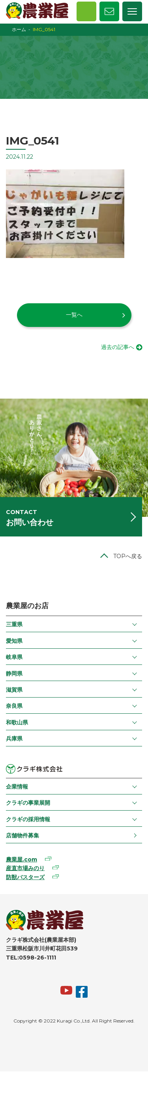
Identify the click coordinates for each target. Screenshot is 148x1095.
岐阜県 (14, 657)
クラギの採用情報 (28, 819)
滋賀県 (14, 689)
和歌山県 (17, 722)
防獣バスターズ (25, 877)
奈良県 (14, 705)
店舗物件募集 (22, 835)
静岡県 (14, 673)
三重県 (14, 624)
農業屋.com (21, 859)
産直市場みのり (25, 868)
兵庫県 (14, 738)
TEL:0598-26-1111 (31, 957)
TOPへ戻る (127, 556)
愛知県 (14, 640)
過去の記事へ (117, 347)
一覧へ (74, 314)
